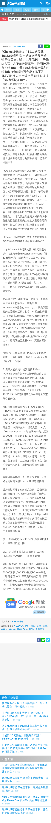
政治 (27, 10)
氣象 (47, 14)
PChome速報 (19, 46)
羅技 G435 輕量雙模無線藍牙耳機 (23, 423)
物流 (33, 626)
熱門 (8, 10)
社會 (36, 10)
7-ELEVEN (18, 626)
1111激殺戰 (36, 129)
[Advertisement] (25, 668)
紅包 (39, 626)
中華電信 (40, 629)
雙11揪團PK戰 (20, 299)
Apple (4, 629)
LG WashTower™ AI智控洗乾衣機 (23, 432)
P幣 (27, 626)
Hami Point (22, 629)
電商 (45, 626)
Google (12, 629)
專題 (17, 10)
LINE (31, 629)
